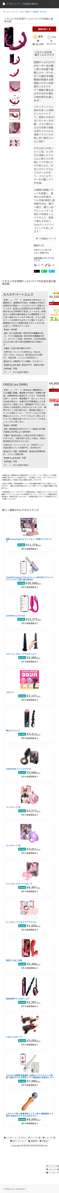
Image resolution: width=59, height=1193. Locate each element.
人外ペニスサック (14, 1036)
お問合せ (44, 1141)
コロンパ (10, 692)
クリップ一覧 (34, 1137)
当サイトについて (18, 1141)
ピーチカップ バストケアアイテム (21, 922)
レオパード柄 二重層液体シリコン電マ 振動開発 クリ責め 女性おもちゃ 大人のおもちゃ (29, 1114)
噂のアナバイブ (13, 730)
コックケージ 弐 (13, 807)
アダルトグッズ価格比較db (20, 3)
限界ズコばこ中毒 (14, 960)
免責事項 (32, 1141)
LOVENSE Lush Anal (15, 615)
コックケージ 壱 (13, 845)
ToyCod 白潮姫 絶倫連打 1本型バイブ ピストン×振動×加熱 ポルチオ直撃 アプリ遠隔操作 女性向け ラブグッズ (30, 1077)
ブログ (22, 1137)
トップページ (10, 1137)
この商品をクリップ (45, 238)
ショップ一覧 (49, 1137)
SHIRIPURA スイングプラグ (18, 768)
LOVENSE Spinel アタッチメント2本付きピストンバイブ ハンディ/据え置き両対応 (29, 578)
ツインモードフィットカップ (19, 883)
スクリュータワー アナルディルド (21, 653)
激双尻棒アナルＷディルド (18, 998)
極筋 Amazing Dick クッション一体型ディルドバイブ (29, 540)
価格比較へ (44, 29)
